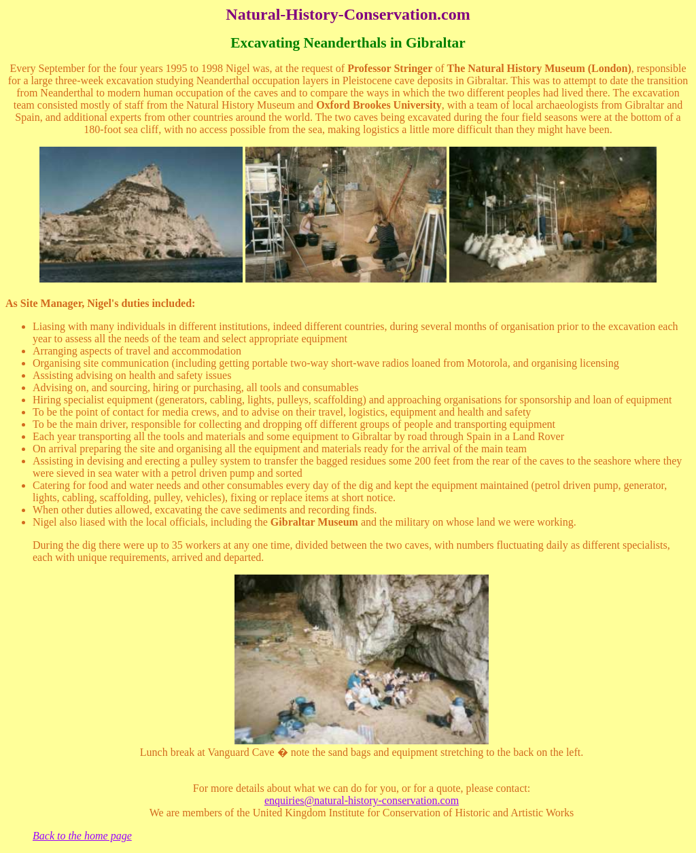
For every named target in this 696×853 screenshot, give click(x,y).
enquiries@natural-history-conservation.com (361, 800)
